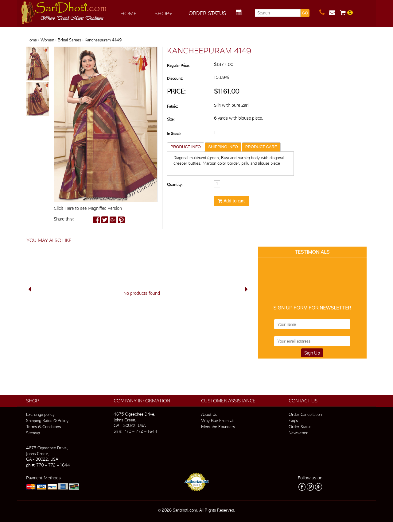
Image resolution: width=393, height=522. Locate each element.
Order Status (207, 13)
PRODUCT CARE (261, 146)
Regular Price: (178, 65)
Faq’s (293, 420)
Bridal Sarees (69, 39)
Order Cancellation (305, 414)
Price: (176, 91)
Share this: (64, 219)
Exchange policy (40, 414)
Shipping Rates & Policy (47, 420)
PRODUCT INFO (185, 146)
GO (305, 13)
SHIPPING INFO (223, 146)
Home (128, 13)
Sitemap (33, 432)
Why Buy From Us (217, 420)
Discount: (175, 78)
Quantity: (174, 184)
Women (47, 39)
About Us (209, 414)
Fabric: (172, 106)
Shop (163, 13)
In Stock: (174, 133)
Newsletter (298, 432)
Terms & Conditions (43, 426)
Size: (170, 119)
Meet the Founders (218, 426)
